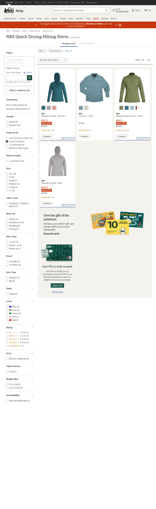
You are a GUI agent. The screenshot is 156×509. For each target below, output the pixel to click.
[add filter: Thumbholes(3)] (13, 144)
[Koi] (134, 108)
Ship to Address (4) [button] (18, 90)
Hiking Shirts (48, 31)
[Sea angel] (129, 108)
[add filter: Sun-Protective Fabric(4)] (17, 138)
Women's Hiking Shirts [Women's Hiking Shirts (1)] (16, 109)
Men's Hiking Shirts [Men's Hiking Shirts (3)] (15, 105)
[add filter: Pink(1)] (10, 316)
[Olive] (118, 108)
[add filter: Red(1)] (10, 320)
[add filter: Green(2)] (11, 313)
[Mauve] (54, 108)
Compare (47, 136)
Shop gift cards (51, 233)
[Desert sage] (86, 108)
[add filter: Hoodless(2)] (11, 264)
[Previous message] (36, 25)
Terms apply (49, 229)
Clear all (68, 51)
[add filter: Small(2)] (9, 180)
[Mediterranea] (43, 108)
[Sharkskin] (49, 108)
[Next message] (116, 25)
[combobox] (81, 10)
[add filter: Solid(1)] (9, 371)
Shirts (24, 31)
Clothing (15, 31)
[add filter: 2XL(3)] (9, 173)
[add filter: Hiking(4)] (10, 219)
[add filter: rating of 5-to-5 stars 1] (17, 332)
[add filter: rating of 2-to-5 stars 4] (17, 342)
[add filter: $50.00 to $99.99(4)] (15, 358)
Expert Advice (86, 43)
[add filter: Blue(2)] (10, 306)
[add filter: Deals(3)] (9, 294)
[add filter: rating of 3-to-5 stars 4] (17, 339)
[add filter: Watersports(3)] (13, 222)
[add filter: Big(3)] (8, 281)
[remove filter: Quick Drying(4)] (13, 141)
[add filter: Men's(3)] (10, 122)
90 (149, 59)
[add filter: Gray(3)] (11, 310)
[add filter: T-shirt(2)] (10, 242)
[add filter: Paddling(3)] (11, 225)
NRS (8, 31)
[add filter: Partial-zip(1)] (11, 248)
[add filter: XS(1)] (8, 177)
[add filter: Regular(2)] (10, 277)
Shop (19, 10)
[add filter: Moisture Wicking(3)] (15, 148)
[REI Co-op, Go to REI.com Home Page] (9, 10)
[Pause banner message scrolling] (120, 25)
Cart (147, 10)
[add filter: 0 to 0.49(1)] (11, 384)
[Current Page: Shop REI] (9, 2)
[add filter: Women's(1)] (11, 125)
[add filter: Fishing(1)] (10, 229)
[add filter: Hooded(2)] (11, 261)
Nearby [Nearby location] (27, 72)
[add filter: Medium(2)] (11, 184)
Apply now (57, 285)
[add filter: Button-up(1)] (12, 245)
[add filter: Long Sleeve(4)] (13, 161)
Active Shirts (35, 31)
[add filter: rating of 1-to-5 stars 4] (17, 346)
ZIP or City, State (13, 72)
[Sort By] (53, 59)
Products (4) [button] (68, 43)
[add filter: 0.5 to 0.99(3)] (12, 388)
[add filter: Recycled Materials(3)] (16, 400)
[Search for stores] (29, 77)
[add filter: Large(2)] (9, 187)
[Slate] (81, 108)
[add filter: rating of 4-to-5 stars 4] (17, 336)
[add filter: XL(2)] (8, 190)
